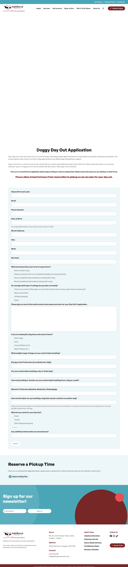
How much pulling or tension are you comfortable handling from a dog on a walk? (45, 380)
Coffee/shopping (21, 296)
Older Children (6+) (21, 349)
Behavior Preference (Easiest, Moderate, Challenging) (34, 389)
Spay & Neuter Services (93, 543)
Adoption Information (92, 536)
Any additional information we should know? (30, 432)
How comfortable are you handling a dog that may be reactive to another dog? (44, 398)
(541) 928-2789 (54, 554)
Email (14, 201)
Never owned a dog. (22, 270)
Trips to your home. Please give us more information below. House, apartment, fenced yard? (50, 289)
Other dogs (18, 338)
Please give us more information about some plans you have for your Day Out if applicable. (49, 304)
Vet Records (99, 2)
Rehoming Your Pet (91, 539)
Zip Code (15, 258)
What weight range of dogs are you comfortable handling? (36, 353)
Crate (16, 416)
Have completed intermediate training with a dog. (33, 281)
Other (16, 300)
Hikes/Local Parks (21, 293)
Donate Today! (117, 545)
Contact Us (121, 2)
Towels (17, 420)
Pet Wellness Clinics (91, 546)
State (14, 249)
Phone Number (18, 210)
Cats (16, 342)
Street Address (18, 231)
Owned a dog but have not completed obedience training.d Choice (40, 274)
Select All (15, 427)
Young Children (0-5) (22, 345)
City (13, 240)
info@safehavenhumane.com (59, 556)
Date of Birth (17, 219)
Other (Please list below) (23, 423)
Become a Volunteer (91, 549)
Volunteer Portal (110, 2)
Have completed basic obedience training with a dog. (34, 278)
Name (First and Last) (21, 192)
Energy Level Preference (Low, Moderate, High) (31, 362)
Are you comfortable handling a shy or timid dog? (32, 371)
